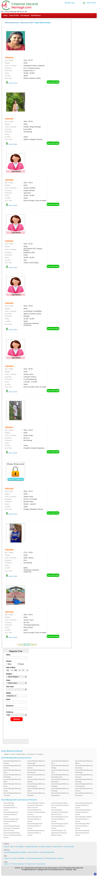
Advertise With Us (33, 852)
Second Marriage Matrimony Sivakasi (36, 780)
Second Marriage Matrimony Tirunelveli (12, 794)
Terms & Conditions (18, 864)
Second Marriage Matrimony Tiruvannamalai (84, 785)
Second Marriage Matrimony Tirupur (12, 790)
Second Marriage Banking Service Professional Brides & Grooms (12, 835)
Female (21, 664)
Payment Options (45, 846)
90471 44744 (91, 3)
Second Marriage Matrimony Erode (12, 785)
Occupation (39, 754)
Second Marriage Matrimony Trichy (12, 771)
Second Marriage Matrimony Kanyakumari (36, 771)
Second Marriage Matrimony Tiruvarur (84, 790)
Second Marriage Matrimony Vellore (36, 790)
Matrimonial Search (32, 846)
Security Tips (41, 864)
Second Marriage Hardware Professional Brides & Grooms (59, 826)
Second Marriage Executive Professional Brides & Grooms (59, 819)
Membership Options (48, 852)
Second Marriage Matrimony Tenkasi (36, 776)
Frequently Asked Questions (35, 858)
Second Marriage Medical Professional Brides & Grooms (83, 812)
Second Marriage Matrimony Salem (12, 780)
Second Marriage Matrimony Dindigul (60, 767)
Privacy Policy (30, 864)
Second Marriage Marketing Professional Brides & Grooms (83, 805)
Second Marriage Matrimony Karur (60, 762)
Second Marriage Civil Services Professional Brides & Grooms (36, 812)
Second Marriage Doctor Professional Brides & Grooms (34, 826)
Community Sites (68, 846)
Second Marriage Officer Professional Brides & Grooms (82, 826)
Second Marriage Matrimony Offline (15, 852)
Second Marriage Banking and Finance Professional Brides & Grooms (11, 828)
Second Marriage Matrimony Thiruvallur (84, 780)
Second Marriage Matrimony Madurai (12, 767)
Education (31, 754)
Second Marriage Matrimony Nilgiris (84, 762)
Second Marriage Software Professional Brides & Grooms (83, 819)
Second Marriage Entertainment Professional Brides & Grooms (59, 812)
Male (9, 664)
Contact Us (88, 21)
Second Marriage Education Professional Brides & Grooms (36, 833)
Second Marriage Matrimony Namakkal (36, 794)
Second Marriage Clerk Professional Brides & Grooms (34, 819)
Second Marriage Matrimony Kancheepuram (36, 785)
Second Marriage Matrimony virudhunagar (36, 762)
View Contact (11, 83)
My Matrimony (36, 15)
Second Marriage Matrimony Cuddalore (60, 785)
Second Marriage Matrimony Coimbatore (12, 776)
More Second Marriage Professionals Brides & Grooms (82, 833)
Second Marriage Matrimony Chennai (12, 762)
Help (14, 858)
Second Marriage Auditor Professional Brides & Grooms (11, 821)
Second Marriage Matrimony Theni (60, 771)
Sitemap (60, 858)
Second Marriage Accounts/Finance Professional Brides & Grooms (10, 806)
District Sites (57, 846)
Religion (6, 754)
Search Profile (14, 15)
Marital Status (21, 754)
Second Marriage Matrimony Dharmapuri (60, 780)
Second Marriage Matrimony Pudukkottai (84, 771)
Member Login (70, 3)
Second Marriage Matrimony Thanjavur (84, 776)
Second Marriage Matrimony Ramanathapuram (60, 776)
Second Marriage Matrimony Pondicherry (84, 794)
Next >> (34, 645)
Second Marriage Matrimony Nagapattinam (60, 794)
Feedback (21, 858)
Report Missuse (51, 858)
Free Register (25, 15)
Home (6, 15)
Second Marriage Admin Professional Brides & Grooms (10, 814)
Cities (13, 754)
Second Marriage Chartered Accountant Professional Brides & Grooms (36, 805)
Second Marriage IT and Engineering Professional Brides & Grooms (59, 833)
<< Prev (20, 645)
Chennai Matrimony (12, 23)
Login (11, 846)
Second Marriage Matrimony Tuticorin (36, 767)
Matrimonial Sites (27, 23)
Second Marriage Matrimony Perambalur (84, 767)
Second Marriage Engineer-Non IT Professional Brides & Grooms (60, 805)
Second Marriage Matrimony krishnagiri (60, 790)
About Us (7, 864)
